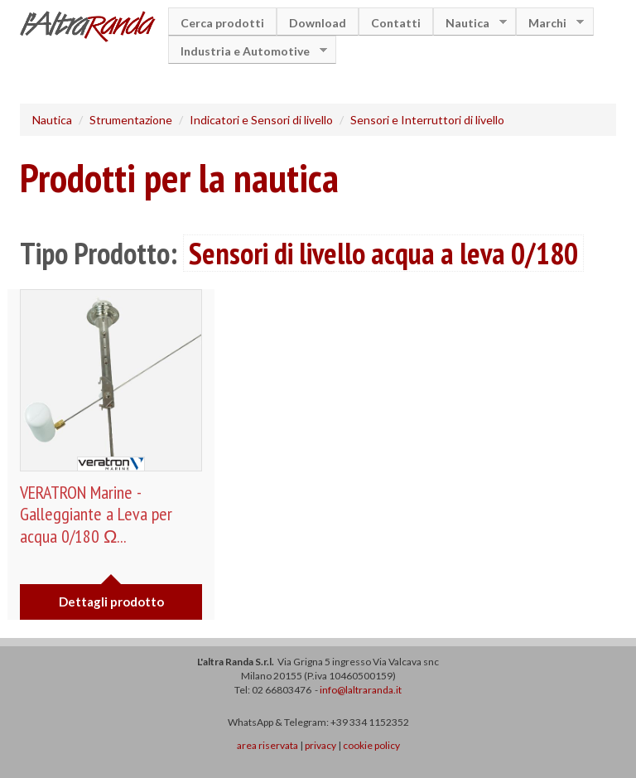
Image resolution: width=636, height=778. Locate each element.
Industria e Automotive (247, 51)
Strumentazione (130, 120)
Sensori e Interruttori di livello (427, 120)
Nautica (470, 23)
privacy (320, 745)
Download (317, 23)
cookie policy (371, 745)
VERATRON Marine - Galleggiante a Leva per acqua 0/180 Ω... (96, 514)
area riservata (267, 745)
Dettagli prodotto (111, 601)
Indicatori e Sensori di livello (261, 120)
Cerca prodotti (222, 23)
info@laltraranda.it (361, 690)
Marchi (550, 23)
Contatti (396, 23)
